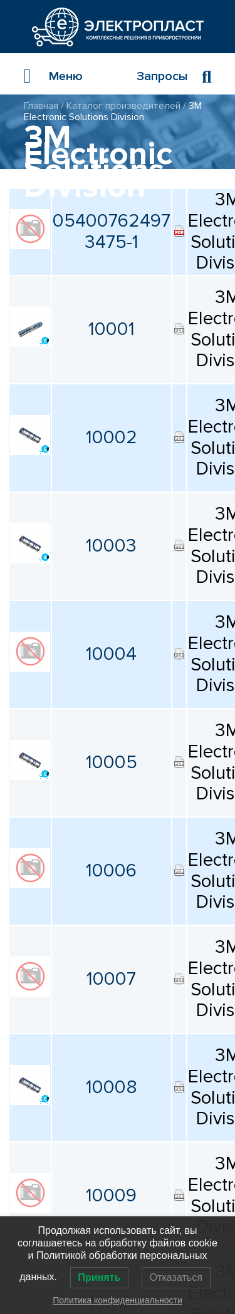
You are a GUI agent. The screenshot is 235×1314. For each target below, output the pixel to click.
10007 (111, 979)
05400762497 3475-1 (111, 232)
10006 (111, 871)
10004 (111, 654)
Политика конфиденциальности (117, 1300)
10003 (111, 546)
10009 (111, 1195)
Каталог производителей (123, 106)
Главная (41, 106)
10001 (111, 329)
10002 (111, 437)
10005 (111, 762)
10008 (111, 1087)
